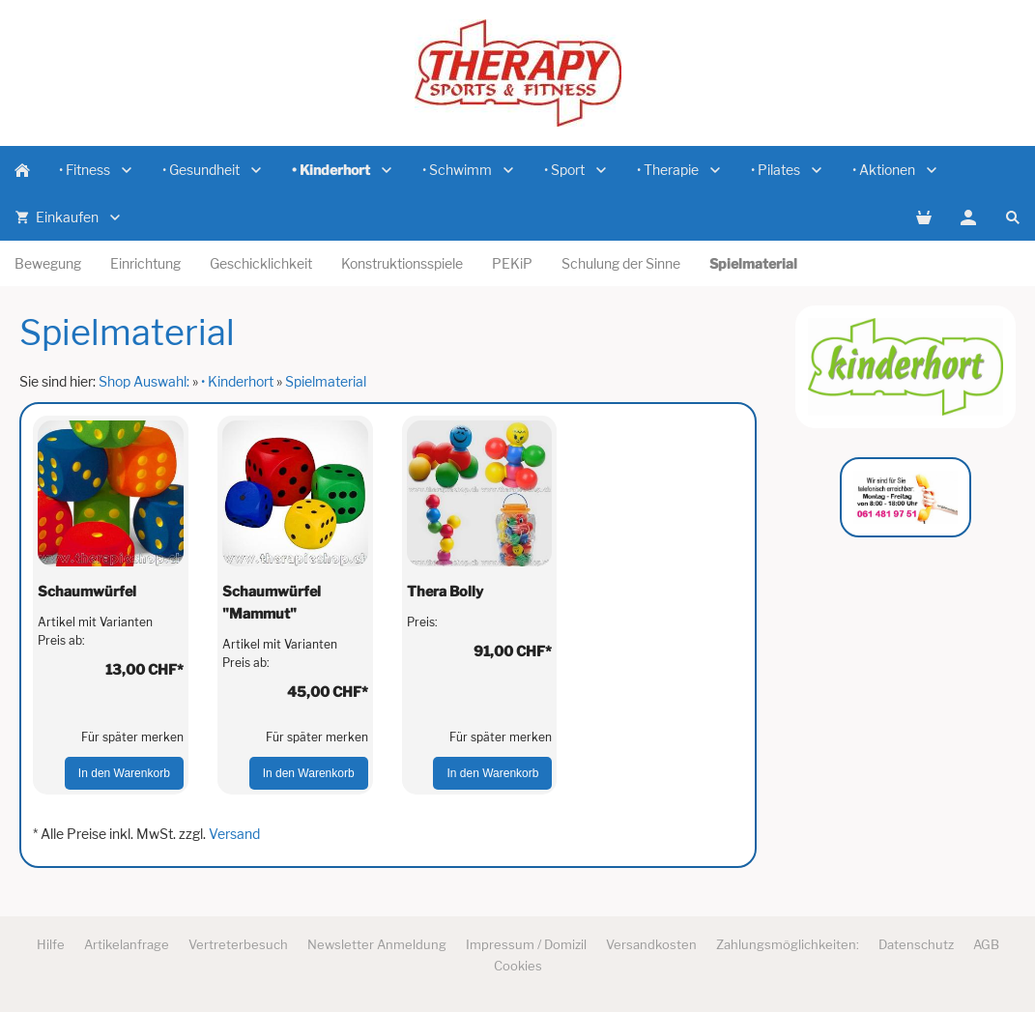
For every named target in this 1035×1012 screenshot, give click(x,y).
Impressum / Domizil (526, 944)
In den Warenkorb (124, 773)
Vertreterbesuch (238, 944)
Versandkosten (651, 944)
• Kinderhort (237, 381)
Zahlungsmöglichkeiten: (787, 944)
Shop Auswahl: (144, 381)
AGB (986, 944)
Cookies (518, 965)
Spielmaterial (325, 381)
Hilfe (51, 944)
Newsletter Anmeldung (376, 944)
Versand (234, 833)
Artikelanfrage (126, 944)
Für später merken (132, 737)
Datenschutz (916, 944)
